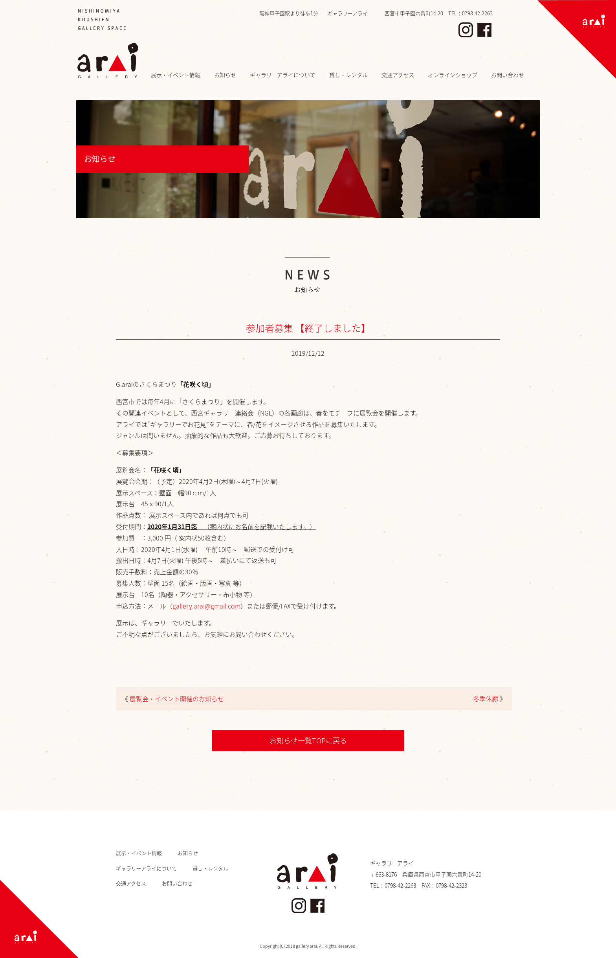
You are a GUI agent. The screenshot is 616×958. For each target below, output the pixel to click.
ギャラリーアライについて (282, 75)
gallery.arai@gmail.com (206, 605)
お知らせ (225, 75)
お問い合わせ (507, 75)
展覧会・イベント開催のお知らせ (177, 698)
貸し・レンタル (348, 75)
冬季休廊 (485, 698)
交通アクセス (397, 75)
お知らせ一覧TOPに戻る (308, 740)
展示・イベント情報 (175, 75)
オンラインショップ (452, 75)
